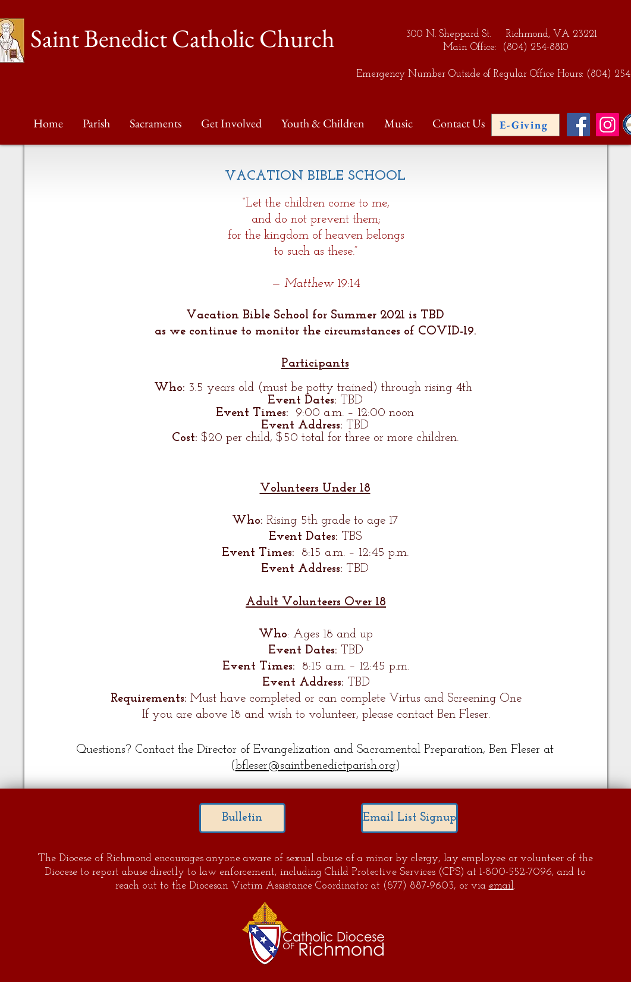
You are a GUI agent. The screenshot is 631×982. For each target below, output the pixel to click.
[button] (97, 123)
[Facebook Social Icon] (578, 124)
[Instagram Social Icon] (607, 124)
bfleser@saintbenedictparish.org (315, 765)
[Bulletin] (242, 818)
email (501, 886)
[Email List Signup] (409, 818)
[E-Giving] (525, 125)
